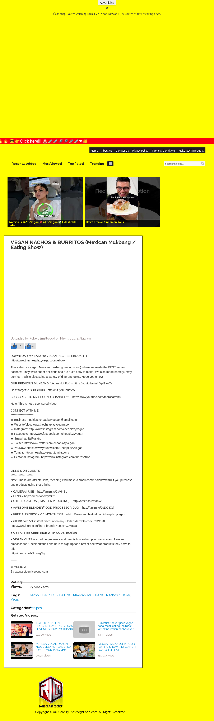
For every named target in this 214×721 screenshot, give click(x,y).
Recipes (35, 608)
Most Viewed (52, 163)
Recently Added (24, 163)
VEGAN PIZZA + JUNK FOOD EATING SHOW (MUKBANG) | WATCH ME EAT (117, 646)
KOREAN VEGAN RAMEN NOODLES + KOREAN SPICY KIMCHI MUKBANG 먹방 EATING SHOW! (54, 648)
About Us (107, 150)
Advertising (107, 2)
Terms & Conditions (163, 150)
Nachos (112, 595)
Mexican (79, 595)
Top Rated (76, 163)
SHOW (124, 595)
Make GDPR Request (191, 150)
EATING (65, 595)
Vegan (15, 599)
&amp (34, 595)
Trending (97, 163)
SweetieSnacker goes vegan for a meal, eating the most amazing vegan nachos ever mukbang (116, 627)
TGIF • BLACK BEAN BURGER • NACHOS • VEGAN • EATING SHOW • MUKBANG (54, 626)
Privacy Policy (140, 150)
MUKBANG (95, 595)
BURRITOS (49, 595)
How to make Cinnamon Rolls (105, 222)
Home (94, 150)
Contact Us (122, 150)
